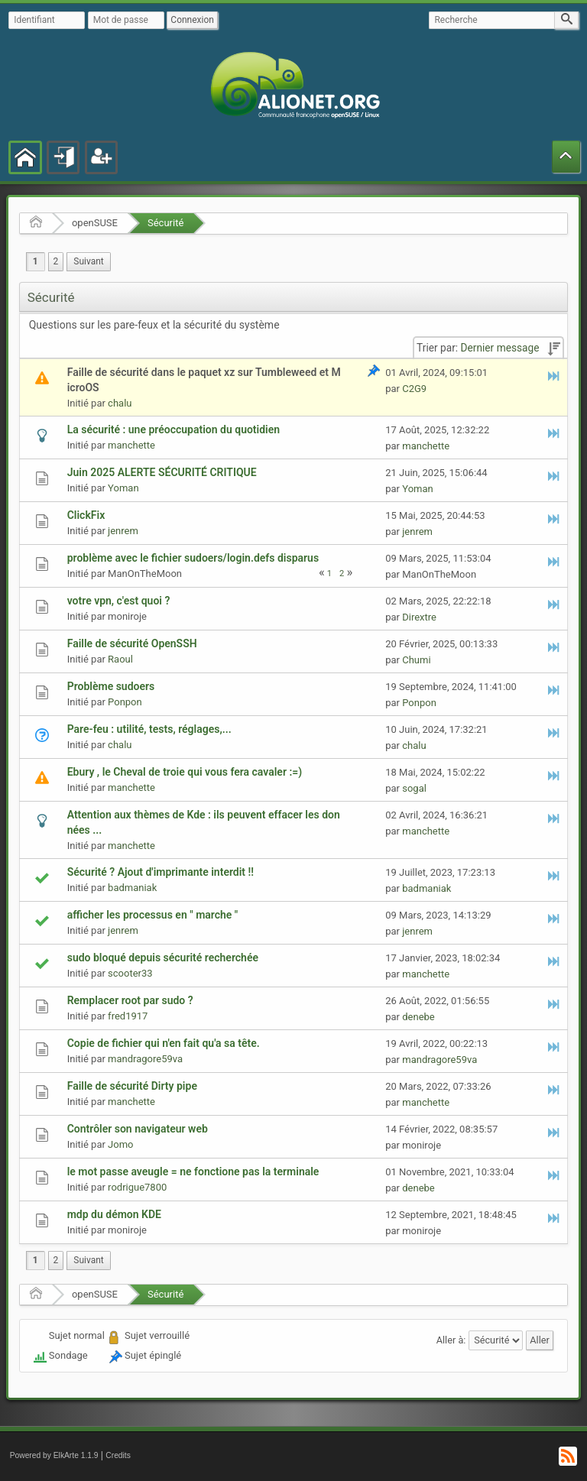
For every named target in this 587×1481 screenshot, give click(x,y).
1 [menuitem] (35, 261)
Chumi (416, 660)
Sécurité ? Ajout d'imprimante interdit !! (160, 872)
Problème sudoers (111, 686)
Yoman (123, 488)
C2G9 (414, 388)
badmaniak (132, 887)
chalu (119, 403)
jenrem (123, 530)
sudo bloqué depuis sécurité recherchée (162, 957)
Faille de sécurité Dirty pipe (132, 1086)
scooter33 (130, 973)
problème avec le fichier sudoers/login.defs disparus (193, 558)
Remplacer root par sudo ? (130, 1000)
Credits (118, 1455)
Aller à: (451, 1340)
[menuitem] (88, 261)
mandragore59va (145, 1059)
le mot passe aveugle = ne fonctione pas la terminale (193, 1171)
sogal (414, 788)
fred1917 (128, 1016)
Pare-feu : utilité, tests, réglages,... (149, 729)
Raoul (120, 659)
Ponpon (125, 702)
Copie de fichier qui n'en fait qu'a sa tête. (163, 1043)
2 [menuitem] (56, 261)
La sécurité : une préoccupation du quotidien (173, 429)
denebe (418, 1016)
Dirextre (419, 617)
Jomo (120, 1144)
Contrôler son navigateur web (137, 1129)
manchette (131, 445)
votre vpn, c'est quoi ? (118, 601)
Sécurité (165, 222)
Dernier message (500, 348)
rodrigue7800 (137, 1187)
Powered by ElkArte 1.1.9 (54, 1455)
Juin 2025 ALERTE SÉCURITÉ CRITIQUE (162, 472)
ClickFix (86, 515)
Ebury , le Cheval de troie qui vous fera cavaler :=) (184, 772)
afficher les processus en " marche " (152, 915)
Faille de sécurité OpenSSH (132, 643)
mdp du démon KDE (114, 1214)
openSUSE (95, 222)
